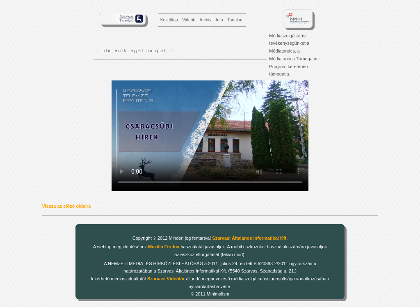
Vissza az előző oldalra (66, 206)
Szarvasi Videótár (166, 278)
